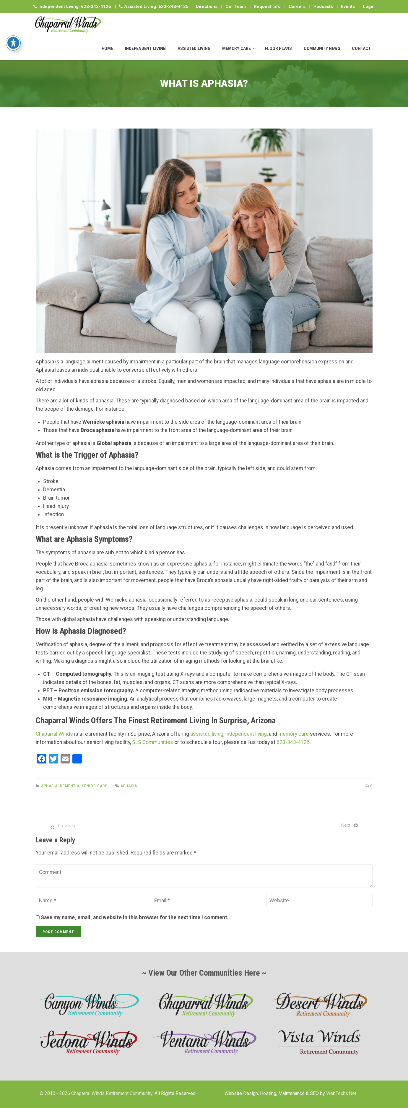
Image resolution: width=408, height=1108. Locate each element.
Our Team (235, 6)
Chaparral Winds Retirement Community (111, 1093)
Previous (66, 825)
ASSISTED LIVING (194, 48)
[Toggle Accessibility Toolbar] (13, 32)
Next (345, 825)
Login (369, 6)
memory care (293, 734)
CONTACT (361, 48)
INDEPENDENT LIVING (145, 48)
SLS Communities (152, 742)
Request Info (267, 6)
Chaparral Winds (54, 734)
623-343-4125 (96, 6)
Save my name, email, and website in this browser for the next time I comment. (135, 917)
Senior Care (95, 786)
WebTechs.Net (341, 1093)
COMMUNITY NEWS (322, 48)
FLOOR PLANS (278, 48)
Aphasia (49, 786)
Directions (206, 6)
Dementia (69, 786)
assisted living (206, 734)
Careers (297, 6)
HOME (107, 48)
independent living (246, 734)
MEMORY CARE (236, 48)
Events (348, 6)
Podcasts (323, 6)
